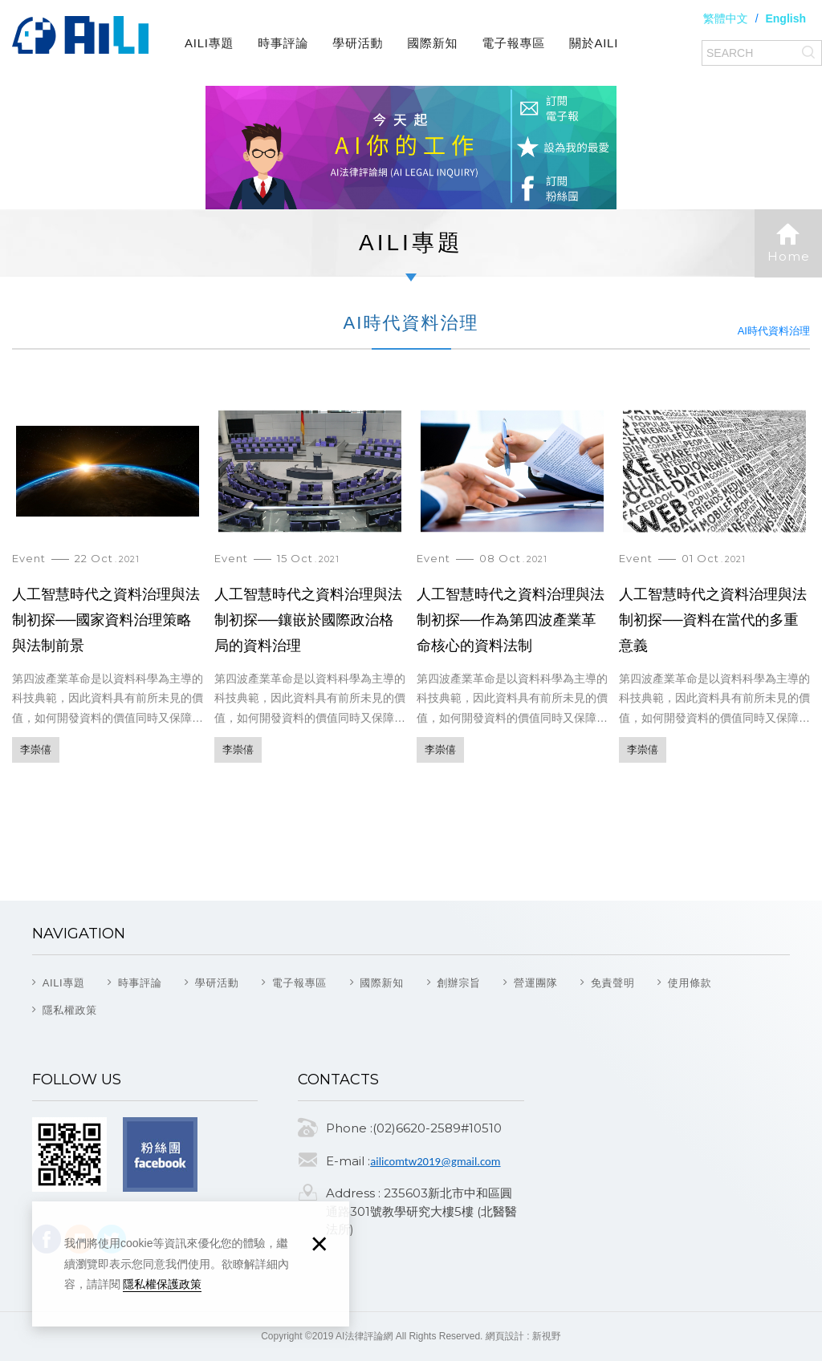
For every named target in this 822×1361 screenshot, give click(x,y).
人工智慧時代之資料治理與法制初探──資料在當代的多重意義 (714, 592)
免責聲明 (613, 983)
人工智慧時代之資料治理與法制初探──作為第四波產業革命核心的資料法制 (512, 592)
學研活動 (357, 43)
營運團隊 (536, 983)
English (785, 18)
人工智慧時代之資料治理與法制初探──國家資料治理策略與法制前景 (107, 592)
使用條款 (690, 983)
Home (788, 243)
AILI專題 (209, 43)
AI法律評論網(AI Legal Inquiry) (80, 35)
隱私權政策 (70, 1010)
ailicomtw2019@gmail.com (435, 1161)
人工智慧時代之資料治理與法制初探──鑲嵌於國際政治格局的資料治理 (310, 592)
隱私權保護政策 (162, 1284)
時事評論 (283, 43)
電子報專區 (513, 43)
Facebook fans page (160, 1154)
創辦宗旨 (459, 983)
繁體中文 (725, 18)
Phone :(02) (361, 1128)
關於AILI (593, 43)
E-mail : (348, 1161)
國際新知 (432, 43)
